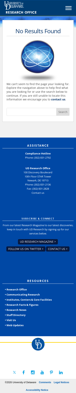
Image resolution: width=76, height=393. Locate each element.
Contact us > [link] (58, 249)
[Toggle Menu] (68, 8)
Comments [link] (45, 382)
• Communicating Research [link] (22, 294)
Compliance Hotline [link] (38, 153)
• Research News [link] (15, 310)
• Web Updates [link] (14, 325)
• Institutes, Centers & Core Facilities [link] (28, 299)
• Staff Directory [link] (15, 315)
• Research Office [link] (16, 289)
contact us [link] (58, 99)
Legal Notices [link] (61, 382)
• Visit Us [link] (10, 320)
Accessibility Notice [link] (37, 390)
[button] (63, 112)
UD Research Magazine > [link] (38, 241)
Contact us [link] (38, 193)
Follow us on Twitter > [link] (25, 249)
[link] (28, 8)
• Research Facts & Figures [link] (21, 305)
